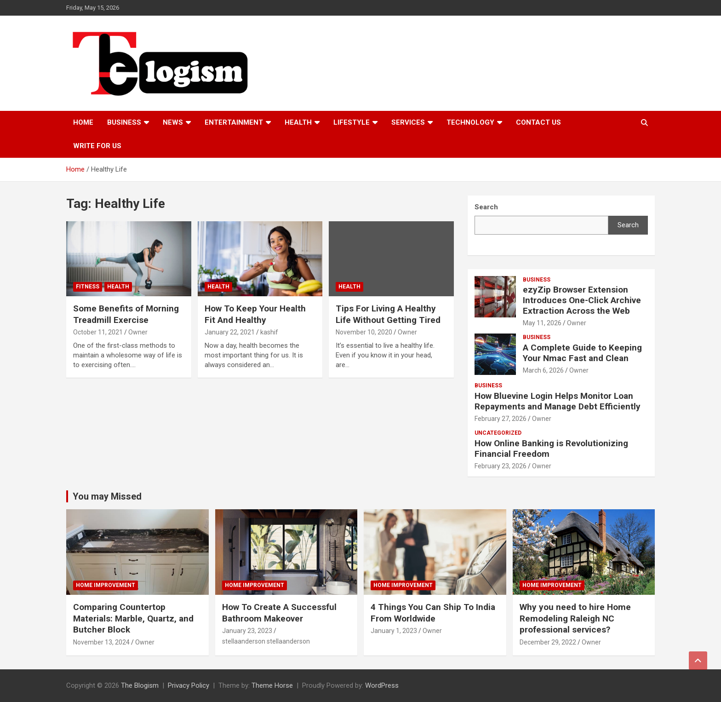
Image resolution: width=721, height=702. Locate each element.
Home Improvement (105, 585)
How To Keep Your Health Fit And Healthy (255, 314)
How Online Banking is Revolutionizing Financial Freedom (551, 448)
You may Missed (107, 496)
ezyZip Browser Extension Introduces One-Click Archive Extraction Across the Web (582, 300)
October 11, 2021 (98, 332)
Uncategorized (498, 433)
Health (298, 122)
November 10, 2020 (364, 332)
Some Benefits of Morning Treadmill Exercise (126, 314)
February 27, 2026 (500, 418)
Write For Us (97, 146)
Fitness (87, 286)
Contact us (538, 122)
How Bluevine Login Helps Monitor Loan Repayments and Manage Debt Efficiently (558, 401)
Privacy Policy (188, 685)
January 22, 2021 (230, 332)
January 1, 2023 (394, 630)
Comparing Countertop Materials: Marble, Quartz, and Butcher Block (133, 618)
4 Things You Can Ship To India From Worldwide (433, 613)
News (173, 122)
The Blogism (140, 685)
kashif (269, 332)
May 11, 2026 (542, 323)
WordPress (382, 685)
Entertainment (234, 122)
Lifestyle (351, 122)
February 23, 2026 (500, 466)
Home (83, 122)
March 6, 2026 (543, 370)
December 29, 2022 (548, 642)
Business (124, 122)
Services (408, 122)
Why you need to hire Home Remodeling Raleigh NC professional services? (575, 618)
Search (628, 225)
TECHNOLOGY (470, 122)
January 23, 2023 (247, 630)
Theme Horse (272, 685)
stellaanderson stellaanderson (266, 641)
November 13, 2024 (101, 642)
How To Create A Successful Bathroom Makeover (279, 613)
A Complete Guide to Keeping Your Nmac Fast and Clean (582, 352)
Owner (138, 332)
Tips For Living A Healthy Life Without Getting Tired (388, 314)
